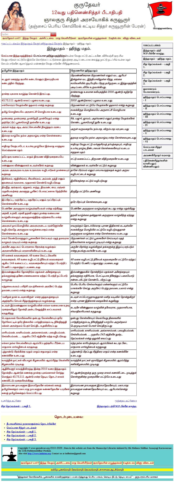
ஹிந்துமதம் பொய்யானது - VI (157, 140)
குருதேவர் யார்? (11, 38)
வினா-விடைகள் (132, 38)
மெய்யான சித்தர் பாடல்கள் (21, 428)
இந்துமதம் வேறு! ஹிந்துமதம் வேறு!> (41, 43)
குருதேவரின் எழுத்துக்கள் (92, 38)
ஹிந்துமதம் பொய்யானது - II (157, 107)
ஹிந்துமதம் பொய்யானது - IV (157, 124)
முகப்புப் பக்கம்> (10, 43)
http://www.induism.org (39, 453)
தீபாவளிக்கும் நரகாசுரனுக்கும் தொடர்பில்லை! (31, 424)
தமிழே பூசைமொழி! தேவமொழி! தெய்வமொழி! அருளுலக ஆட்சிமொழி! (87, 469)
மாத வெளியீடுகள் (66, 38)
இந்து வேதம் (30, 38)
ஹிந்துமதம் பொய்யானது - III (157, 116)
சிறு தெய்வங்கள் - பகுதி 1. (21, 432)
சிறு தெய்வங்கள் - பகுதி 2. (21, 435)
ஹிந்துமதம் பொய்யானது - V (157, 132)
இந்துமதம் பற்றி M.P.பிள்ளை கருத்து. (154, 52)
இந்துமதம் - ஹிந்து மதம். (157, 59)
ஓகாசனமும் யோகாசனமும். (151, 91)
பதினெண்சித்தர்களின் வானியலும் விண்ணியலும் (155, 163)
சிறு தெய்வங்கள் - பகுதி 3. (21, 439)
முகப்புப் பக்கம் (151, 45)
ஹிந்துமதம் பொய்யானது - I (157, 99)
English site (115, 38)
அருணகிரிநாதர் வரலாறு (156, 155)
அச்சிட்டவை (46, 38)
